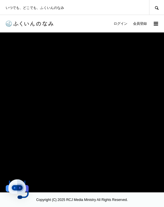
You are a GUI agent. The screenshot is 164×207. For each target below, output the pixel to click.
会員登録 (140, 24)
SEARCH (156, 7)
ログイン (120, 24)
